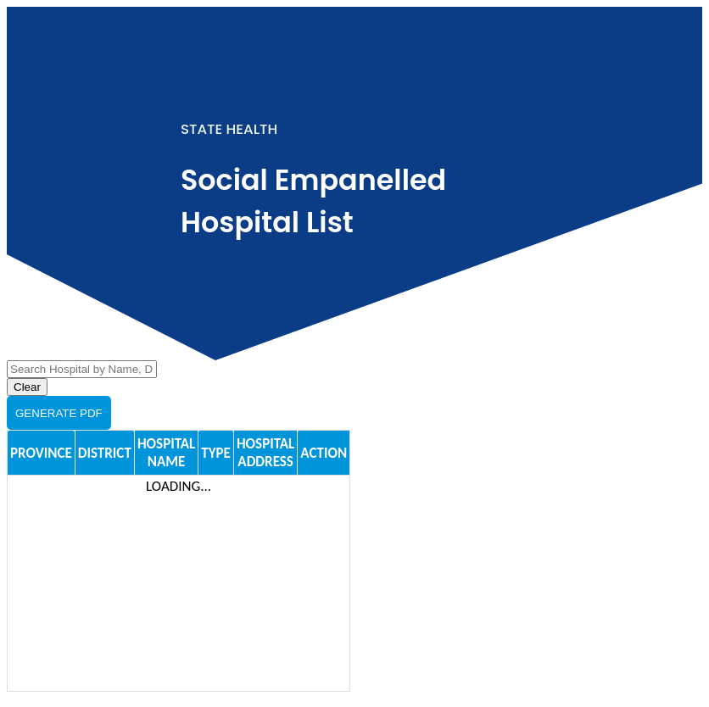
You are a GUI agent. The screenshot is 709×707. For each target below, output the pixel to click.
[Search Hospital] (82, 369)
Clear (27, 387)
